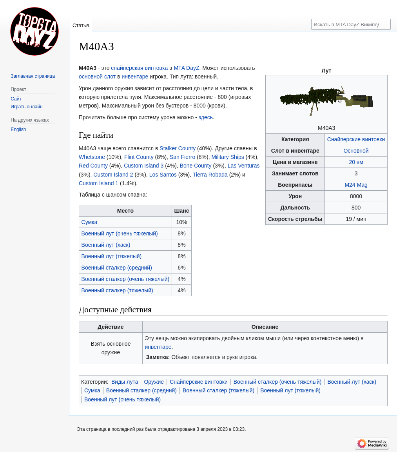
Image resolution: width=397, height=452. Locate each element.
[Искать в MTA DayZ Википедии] (351, 24)
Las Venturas (244, 165)
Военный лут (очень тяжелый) (120, 233)
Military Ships (227, 157)
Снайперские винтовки (356, 139)
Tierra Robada (210, 174)
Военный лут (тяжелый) (112, 256)
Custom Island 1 (98, 183)
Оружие (154, 382)
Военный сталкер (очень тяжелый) (126, 279)
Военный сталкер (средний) (117, 267)
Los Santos (163, 174)
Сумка (90, 222)
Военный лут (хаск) (106, 245)
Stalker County (178, 148)
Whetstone (92, 157)
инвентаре (134, 76)
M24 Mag (355, 185)
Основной (355, 151)
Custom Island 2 (113, 174)
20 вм (356, 162)
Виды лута (124, 382)
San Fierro (182, 157)
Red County (93, 165)
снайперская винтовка (139, 68)
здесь (206, 117)
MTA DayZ (186, 68)
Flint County (139, 157)
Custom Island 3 (143, 165)
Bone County (196, 165)
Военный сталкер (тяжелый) (117, 290)
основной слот (97, 76)
